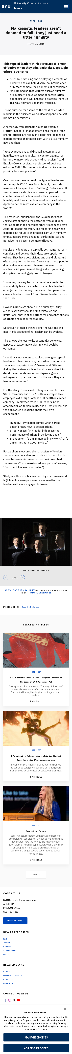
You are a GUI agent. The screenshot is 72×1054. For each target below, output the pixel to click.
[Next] (22, 577)
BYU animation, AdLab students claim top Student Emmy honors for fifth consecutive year (36, 763)
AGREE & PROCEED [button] (36, 1048)
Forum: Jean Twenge (36, 839)
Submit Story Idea (20, 929)
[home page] (6, 6)
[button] (65, 1008)
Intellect (36, 21)
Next (36, 883)
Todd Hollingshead (33, 606)
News (18, 8)
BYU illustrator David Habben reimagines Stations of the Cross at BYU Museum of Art (36, 681)
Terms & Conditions (39, 592)
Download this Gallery (19, 590)
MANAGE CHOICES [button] (36, 1037)
